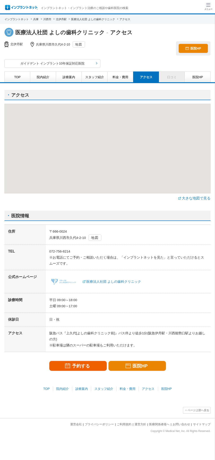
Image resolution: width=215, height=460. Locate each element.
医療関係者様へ (159, 424)
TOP (46, 389)
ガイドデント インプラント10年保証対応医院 (52, 63)
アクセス (148, 389)
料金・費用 (127, 389)
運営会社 (76, 424)
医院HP (166, 389)
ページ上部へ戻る (198, 410)
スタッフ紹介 (103, 389)
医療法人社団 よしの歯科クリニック (113, 281)
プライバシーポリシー (99, 424)
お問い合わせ (181, 424)
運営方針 (140, 424)
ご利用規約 (124, 424)
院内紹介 (62, 389)
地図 (78, 44)
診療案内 (81, 389)
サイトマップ (202, 424)
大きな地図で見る (196, 198)
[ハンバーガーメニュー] (208, 6)
